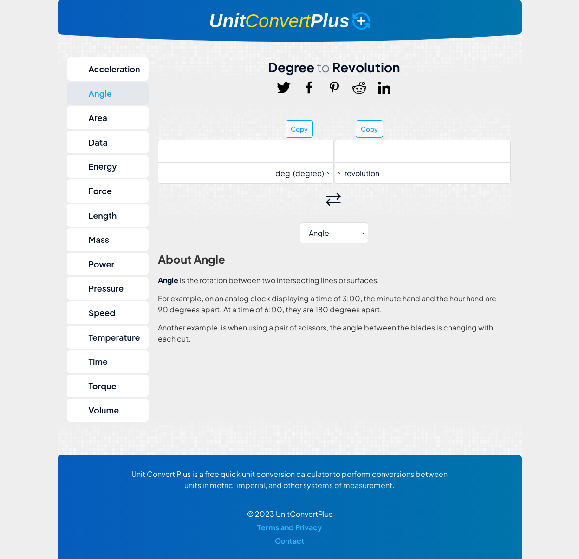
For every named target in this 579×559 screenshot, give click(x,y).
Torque (103, 386)
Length (103, 215)
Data (98, 142)
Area (98, 117)
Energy (103, 166)
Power (102, 264)
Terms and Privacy (289, 527)
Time (98, 361)
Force (100, 190)
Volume (104, 410)
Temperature (114, 337)
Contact (290, 541)
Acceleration (114, 69)
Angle (100, 93)
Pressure (106, 288)
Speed (102, 312)
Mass (99, 239)
